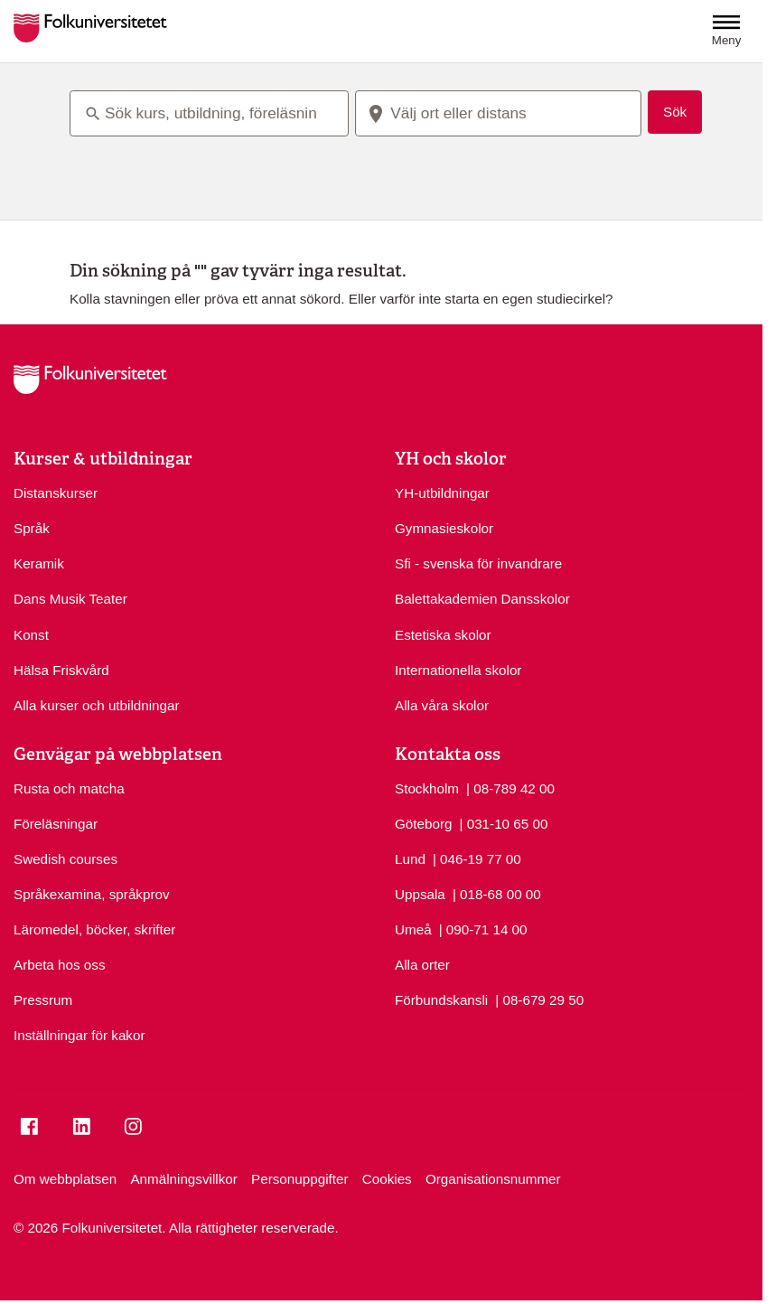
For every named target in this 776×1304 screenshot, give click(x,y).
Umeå (413, 929)
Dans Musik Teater (70, 598)
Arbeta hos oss (60, 964)
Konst (31, 635)
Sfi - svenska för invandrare (478, 563)
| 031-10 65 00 (504, 822)
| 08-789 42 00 (510, 787)
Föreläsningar (56, 823)
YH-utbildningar (442, 493)
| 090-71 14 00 (483, 928)
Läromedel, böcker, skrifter (94, 929)
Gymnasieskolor (444, 528)
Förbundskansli (441, 1000)
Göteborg (423, 823)
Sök (675, 111)
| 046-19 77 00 (477, 858)
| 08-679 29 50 (539, 999)
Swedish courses (65, 859)
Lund (410, 859)
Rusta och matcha (69, 788)
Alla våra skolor (442, 705)
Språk (32, 528)
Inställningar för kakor (79, 1035)
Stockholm (427, 788)
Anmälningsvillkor (183, 1179)
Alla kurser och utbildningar (97, 705)
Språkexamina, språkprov (92, 894)
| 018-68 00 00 (497, 893)
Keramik (39, 563)
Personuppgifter (299, 1179)
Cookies (387, 1179)
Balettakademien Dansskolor (482, 598)
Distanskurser (56, 493)
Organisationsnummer (493, 1179)
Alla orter (422, 964)
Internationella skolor (458, 670)
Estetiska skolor (443, 635)
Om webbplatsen (65, 1179)
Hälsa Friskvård (61, 670)
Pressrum (43, 1000)
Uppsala (420, 894)
